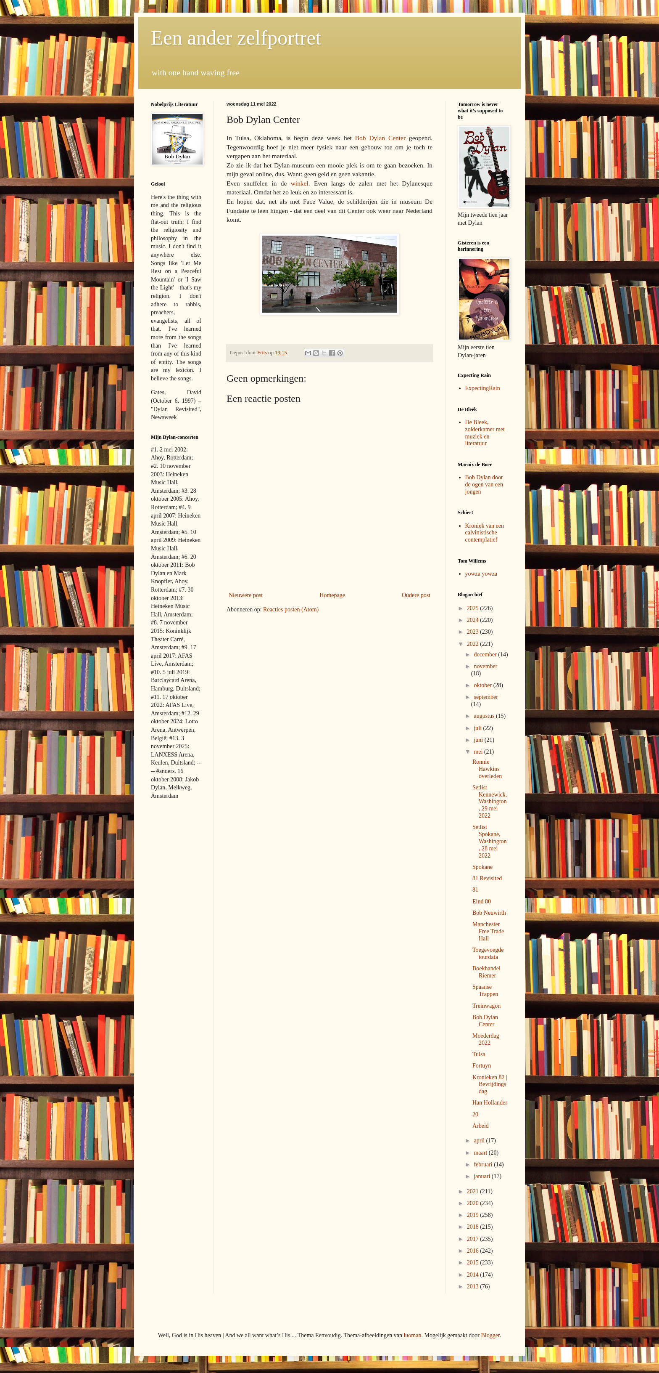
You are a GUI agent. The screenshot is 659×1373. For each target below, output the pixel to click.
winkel (299, 183)
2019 (473, 1215)
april (480, 1140)
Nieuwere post (246, 595)
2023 (473, 632)
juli (478, 728)
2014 (473, 1275)
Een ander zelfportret (236, 38)
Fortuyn (481, 1065)
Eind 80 (481, 901)
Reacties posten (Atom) (291, 609)
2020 (473, 1203)
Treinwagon (486, 1006)
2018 (473, 1227)
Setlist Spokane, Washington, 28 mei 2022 (489, 841)
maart (481, 1153)
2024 (473, 620)
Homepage (332, 595)
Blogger (490, 1335)
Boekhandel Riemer (486, 972)
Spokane (482, 867)
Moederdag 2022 (485, 1039)
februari (484, 1164)
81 (475, 890)
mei (479, 752)
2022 (473, 644)
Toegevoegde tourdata (487, 953)
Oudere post (416, 595)
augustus (485, 716)
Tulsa (478, 1054)
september (486, 697)
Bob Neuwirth (489, 913)
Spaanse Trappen (485, 990)
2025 (473, 608)
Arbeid (480, 1126)
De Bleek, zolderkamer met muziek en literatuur (485, 432)
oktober (483, 685)
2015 (473, 1262)
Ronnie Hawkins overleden (487, 769)
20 (475, 1114)
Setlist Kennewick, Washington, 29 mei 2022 (489, 801)
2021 (473, 1191)
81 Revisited (487, 878)
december (486, 654)
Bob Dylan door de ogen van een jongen (484, 484)
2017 (473, 1239)
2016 (473, 1251)
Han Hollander (489, 1102)
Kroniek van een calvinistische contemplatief (484, 533)
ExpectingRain (482, 388)
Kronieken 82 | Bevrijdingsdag (489, 1084)
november (485, 666)
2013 (473, 1286)
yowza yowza (481, 574)
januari (482, 1176)
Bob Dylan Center (380, 137)
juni (479, 740)
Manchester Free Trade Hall (488, 931)
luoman (412, 1335)
